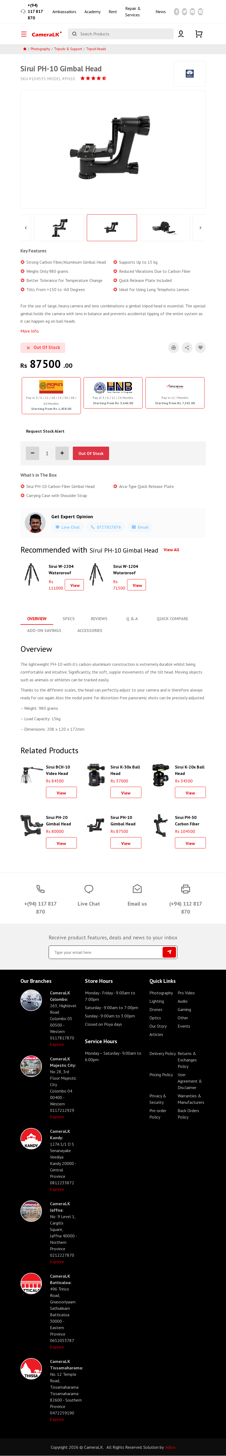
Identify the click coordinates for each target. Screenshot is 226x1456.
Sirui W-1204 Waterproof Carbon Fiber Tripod (125, 569)
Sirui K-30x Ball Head (125, 769)
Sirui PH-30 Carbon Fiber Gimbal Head (187, 820)
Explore (57, 1044)
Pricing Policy (161, 1075)
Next (200, 228)
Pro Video (186, 993)
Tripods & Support (68, 49)
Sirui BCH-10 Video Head (58, 769)
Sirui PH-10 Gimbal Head (122, 820)
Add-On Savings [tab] (44, 630)
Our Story (158, 1026)
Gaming (184, 1009)
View (75, 586)
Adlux (170, 1447)
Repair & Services (133, 12)
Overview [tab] (36, 619)
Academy (92, 11)
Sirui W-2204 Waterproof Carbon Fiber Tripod (61, 569)
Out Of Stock (90, 454)
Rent (113, 11)
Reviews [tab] (99, 619)
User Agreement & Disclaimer (190, 1081)
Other (183, 1018)
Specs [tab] (69, 619)
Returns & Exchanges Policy (187, 1060)
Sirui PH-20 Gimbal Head (58, 820)
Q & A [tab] (131, 619)
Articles (156, 1034)
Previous (25, 228)
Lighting (156, 1001)
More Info (29, 331)
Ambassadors (64, 11)
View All (171, 550)
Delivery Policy (162, 1053)
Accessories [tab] (90, 630)
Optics (155, 1018)
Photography (40, 49)
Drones (155, 1009)
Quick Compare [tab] (172, 619)
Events (184, 1026)
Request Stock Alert (45, 431)
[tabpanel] (51, 396)
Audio (183, 1001)
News (161, 11)
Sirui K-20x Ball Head (190, 769)
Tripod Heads (96, 49)
